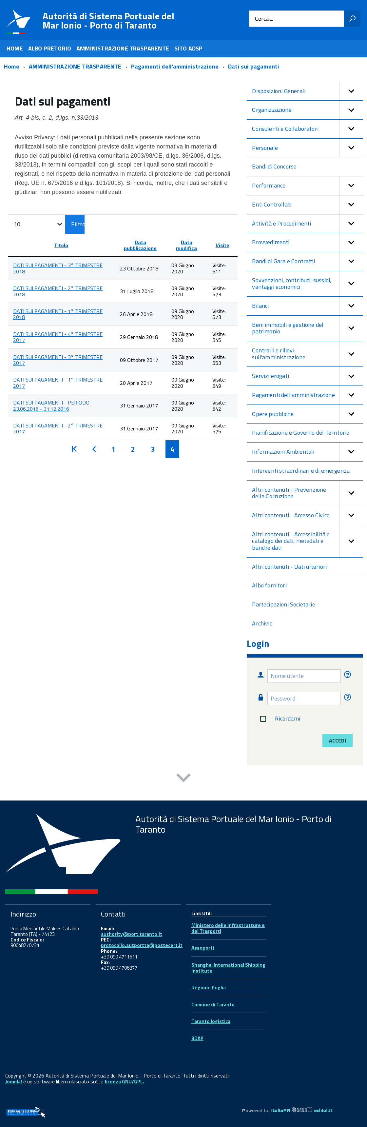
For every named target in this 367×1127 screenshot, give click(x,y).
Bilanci (307, 306)
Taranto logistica (210, 1021)
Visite (222, 245)
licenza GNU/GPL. (124, 1081)
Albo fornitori (269, 585)
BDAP (197, 1038)
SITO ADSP (188, 48)
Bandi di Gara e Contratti (307, 261)
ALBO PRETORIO (49, 48)
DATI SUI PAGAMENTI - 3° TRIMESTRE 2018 (58, 268)
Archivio (262, 623)
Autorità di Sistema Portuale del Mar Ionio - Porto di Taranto (108, 20)
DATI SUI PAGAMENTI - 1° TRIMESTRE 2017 (58, 382)
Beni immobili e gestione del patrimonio (307, 328)
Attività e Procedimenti (307, 223)
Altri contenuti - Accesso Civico (307, 515)
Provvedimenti (307, 242)
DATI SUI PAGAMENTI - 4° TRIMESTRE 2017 (58, 337)
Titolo (61, 245)
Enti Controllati (307, 204)
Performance (307, 185)
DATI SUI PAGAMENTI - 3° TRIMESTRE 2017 (58, 360)
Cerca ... (264, 18)
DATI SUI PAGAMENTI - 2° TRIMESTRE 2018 (58, 291)
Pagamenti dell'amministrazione (307, 395)
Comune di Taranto (213, 1004)
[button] (351, 91)
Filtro (77, 224)
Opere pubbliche (307, 414)
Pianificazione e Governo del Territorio (300, 432)
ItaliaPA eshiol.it (301, 1110)
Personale (307, 148)
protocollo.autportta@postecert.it (142, 945)
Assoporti (202, 948)
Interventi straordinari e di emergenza (301, 470)
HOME (15, 48)
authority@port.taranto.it (131, 934)
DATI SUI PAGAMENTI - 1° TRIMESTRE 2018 (58, 314)
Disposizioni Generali (307, 91)
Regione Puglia (208, 987)
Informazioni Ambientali (307, 452)
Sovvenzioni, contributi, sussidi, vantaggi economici (307, 283)
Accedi (337, 740)
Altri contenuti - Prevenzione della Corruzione (307, 493)
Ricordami (278, 719)
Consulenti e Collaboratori (307, 129)
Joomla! (13, 1081)
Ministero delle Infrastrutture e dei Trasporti (228, 928)
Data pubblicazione (140, 245)
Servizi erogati (307, 376)
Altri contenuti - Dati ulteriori (289, 566)
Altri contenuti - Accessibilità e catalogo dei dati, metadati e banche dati (307, 541)
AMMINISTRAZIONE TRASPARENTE (122, 48)
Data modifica (186, 245)
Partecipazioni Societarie (283, 604)
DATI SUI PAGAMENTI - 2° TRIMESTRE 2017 (58, 428)
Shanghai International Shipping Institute (228, 968)
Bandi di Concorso (274, 166)
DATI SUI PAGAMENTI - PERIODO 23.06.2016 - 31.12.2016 (51, 405)
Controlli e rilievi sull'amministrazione (307, 353)
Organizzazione (307, 110)
